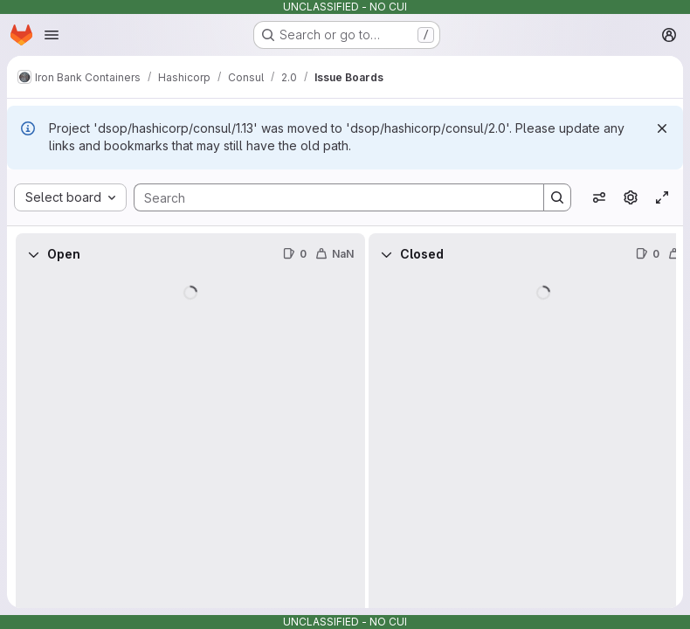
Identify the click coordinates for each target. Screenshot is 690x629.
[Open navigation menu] (52, 35)
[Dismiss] (662, 128)
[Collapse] (33, 254)
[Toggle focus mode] (662, 197)
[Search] (330, 197)
